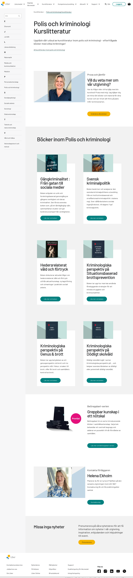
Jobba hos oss (12, 569)
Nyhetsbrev (35, 565)
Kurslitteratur (39, 12)
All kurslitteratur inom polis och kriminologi (49, 50)
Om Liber (10, 573)
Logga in (119, 4)
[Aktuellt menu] (84, 4)
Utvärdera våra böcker (99, 114)
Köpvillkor (52, 569)
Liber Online (35, 573)
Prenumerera (87, 542)
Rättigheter (53, 565)
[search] (13, 16)
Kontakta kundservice (15, 565)
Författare (35, 569)
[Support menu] (96, 4)
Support (71, 565)
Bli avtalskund (54, 573)
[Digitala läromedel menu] (33, 4)
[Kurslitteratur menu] (48, 4)
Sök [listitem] (107, 4)
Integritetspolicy (74, 573)
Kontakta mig (95, 502)
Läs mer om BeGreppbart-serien (102, 445)
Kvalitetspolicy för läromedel (78, 569)
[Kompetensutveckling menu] (67, 4)
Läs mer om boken (50, 218)
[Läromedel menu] (19, 4)
